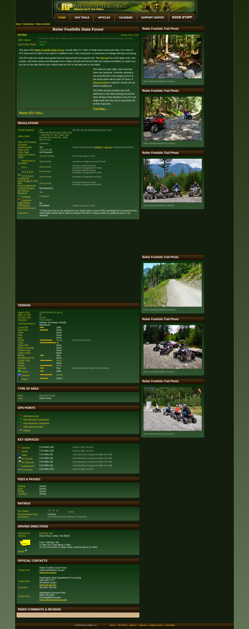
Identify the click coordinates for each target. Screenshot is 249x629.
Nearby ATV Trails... (31, 112)
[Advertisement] (78, 261)
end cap (108, 147)
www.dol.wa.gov (47, 585)
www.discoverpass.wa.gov (53, 600)
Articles (132, 625)
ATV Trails (122, 625)
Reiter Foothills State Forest (49, 50)
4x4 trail (104, 58)
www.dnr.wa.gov (48, 572)
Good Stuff (170, 625)
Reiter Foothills (43, 24)
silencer (98, 147)
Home (18, 24)
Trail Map (22, 34)
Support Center (156, 625)
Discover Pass (100, 82)
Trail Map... (100, 108)
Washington (28, 24)
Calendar (143, 625)
